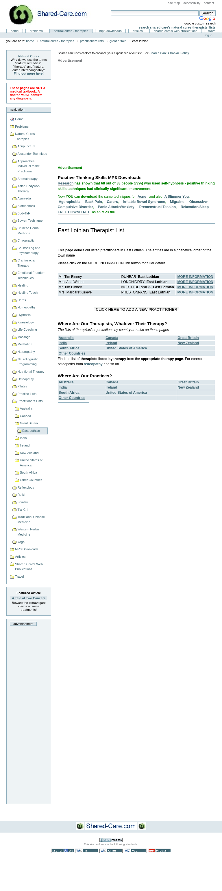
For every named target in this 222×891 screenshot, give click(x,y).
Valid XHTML (111, 851)
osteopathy (93, 364)
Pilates (22, 386)
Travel (212, 31)
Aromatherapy (27, 178)
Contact (209, 3)
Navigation (17, 109)
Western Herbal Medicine (28, 532)
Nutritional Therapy (30, 371)
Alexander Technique (32, 153)
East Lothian (31, 430)
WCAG (86, 851)
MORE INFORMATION (195, 277)
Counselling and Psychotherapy (28, 250)
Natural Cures (28, 56)
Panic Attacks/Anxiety (116, 207)
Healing (22, 285)
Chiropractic (25, 240)
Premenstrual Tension (157, 207)
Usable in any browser (159, 851)
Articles (138, 31)
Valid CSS (135, 851)
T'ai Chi (22, 509)
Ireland (25, 445)
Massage (23, 337)
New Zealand (29, 453)
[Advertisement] (28, 713)
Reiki (21, 494)
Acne (142, 197)
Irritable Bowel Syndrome (144, 202)
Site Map (174, 3)
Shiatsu (22, 502)
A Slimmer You (176, 197)
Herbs (21, 300)
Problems (36, 31)
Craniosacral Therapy (26, 263)
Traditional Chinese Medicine (31, 519)
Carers (112, 202)
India (23, 438)
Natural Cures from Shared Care (52, 14)
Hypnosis (23, 315)
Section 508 (62, 851)
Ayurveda (24, 198)
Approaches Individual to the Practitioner (28, 166)
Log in (208, 35)
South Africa (28, 472)
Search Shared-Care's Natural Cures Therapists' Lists (177, 27)
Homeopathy (26, 307)
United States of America (31, 462)
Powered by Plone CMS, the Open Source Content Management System (111, 840)
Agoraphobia (69, 202)
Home (15, 31)
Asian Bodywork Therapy (28, 188)
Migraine (177, 202)
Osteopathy (25, 379)
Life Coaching (27, 329)
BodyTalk (23, 213)
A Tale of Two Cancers (28, 598)
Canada (25, 416)
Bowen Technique (29, 220)
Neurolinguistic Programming (27, 361)
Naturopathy (26, 351)
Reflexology (25, 487)
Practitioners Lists (92, 41)
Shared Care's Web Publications (175, 31)
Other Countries (31, 480)
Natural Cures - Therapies (71, 31)
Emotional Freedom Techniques (31, 275)
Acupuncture (26, 146)
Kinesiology (25, 322)
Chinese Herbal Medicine (28, 230)
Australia (26, 408)
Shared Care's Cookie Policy (169, 53)
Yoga (21, 542)
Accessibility (191, 3)
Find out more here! (29, 73)
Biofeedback (26, 206)
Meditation (24, 344)
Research (66, 183)
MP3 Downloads (110, 31)
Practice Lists (26, 393)
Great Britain (118, 41)
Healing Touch (27, 292)
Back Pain (93, 202)
